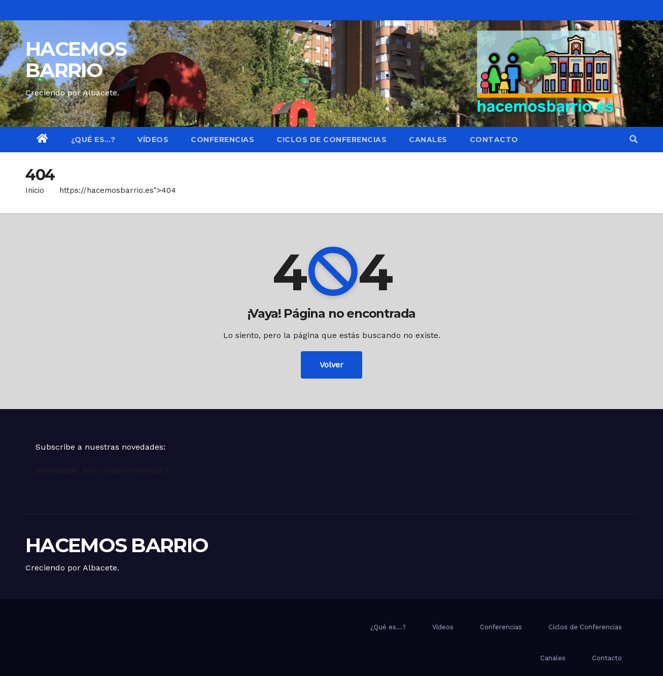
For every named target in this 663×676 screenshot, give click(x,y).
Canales (428, 139)
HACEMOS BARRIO (75, 59)
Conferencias (222, 139)
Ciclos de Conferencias (331, 139)
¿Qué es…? (93, 139)
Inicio (34, 190)
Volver (331, 364)
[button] (634, 139)
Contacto (494, 139)
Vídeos (152, 139)
